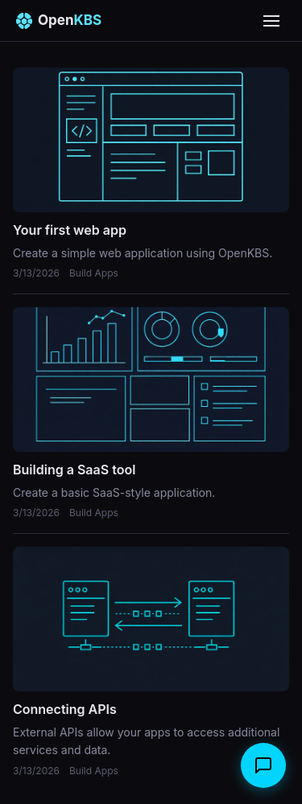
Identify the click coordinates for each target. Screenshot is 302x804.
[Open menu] (271, 21)
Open (58, 20)
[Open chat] (263, 765)
